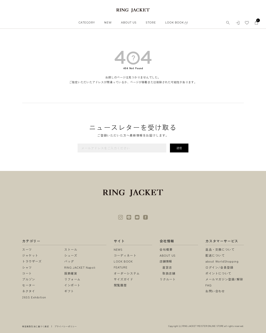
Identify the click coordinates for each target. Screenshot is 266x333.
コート (27, 273)
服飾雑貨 (70, 273)
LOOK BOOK (123, 261)
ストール (70, 249)
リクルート (168, 279)
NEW (108, 22)
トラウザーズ (32, 261)
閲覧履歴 (120, 285)
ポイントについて (218, 273)
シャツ (27, 267)
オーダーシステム (127, 273)
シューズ (70, 255)
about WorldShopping (221, 261)
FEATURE (120, 267)
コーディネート (125, 255)
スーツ (27, 249)
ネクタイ (28, 291)
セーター (28, 285)
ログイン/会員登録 (219, 267)
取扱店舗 (168, 273)
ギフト (69, 291)
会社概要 (166, 249)
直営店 (167, 267)
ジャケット (30, 255)
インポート (72, 285)
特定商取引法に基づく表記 (35, 326)
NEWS (118, 249)
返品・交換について (220, 249)
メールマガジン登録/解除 (224, 279)
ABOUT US (129, 22)
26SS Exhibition (34, 297)
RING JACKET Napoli (80, 267)
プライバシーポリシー (65, 326)
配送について (215, 255)
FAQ (208, 285)
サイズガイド (123, 279)
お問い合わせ (215, 291)
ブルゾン (28, 279)
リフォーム (72, 279)
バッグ (69, 261)
